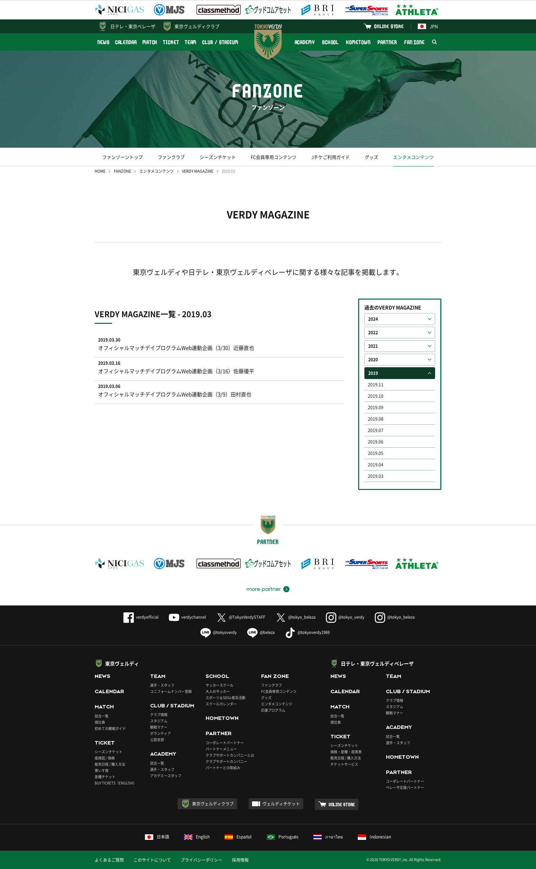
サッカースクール (219, 685)
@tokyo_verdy (345, 617)
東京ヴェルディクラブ (196, 26)
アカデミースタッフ (165, 775)
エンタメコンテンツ (413, 157)
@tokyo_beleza (295, 617)
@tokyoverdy (218, 632)
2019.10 (375, 396)
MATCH (150, 42)
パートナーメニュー (221, 748)
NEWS (103, 42)
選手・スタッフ (162, 685)
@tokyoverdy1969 (307, 632)
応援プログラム (273, 710)
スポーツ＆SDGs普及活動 (225, 697)
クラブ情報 (158, 714)
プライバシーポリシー (201, 860)
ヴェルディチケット (281, 804)
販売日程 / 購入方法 (110, 764)
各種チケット (105, 776)
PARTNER (387, 42)
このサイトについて (152, 860)
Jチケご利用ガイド (330, 157)
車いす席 (102, 770)
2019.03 (375, 476)
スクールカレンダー (221, 703)
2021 (373, 346)
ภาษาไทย (328, 837)
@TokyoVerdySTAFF (240, 617)
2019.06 (375, 442)
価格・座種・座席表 (346, 751)
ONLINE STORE (389, 26)
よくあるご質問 (109, 860)
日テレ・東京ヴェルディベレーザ (377, 663)
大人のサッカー (218, 691)
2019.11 (375, 384)
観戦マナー (158, 727)
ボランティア (160, 733)
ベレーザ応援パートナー (405, 787)
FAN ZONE (414, 42)
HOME (100, 171)
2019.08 (375, 419)
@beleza (261, 632)
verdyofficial (140, 617)
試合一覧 (102, 716)
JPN (428, 26)
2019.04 (375, 465)
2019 (373, 373)
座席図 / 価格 (105, 757)
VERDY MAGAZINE (197, 171)
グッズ (371, 157)
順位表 (100, 722)
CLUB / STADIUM (220, 42)
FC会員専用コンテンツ (273, 157)
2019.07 (375, 430)
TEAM (191, 42)
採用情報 (240, 860)
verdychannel (187, 617)
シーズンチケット (218, 157)
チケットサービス (344, 764)
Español (238, 837)
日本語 (157, 837)
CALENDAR (126, 42)
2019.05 (375, 453)
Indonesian (374, 837)
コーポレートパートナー (225, 742)
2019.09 (375, 407)
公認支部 (157, 739)
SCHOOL (330, 42)
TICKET (171, 42)
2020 (373, 359)
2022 (373, 332)
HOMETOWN (358, 42)
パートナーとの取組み (223, 767)
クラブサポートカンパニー (226, 761)
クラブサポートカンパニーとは (230, 755)
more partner (264, 589)
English (197, 837)
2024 (373, 319)
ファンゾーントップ (122, 157)
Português (283, 837)
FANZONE (122, 171)
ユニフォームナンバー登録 (171, 691)
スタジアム (158, 720)
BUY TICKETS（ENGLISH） (116, 782)
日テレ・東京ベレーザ (132, 26)
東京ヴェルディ (122, 663)
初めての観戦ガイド (110, 728)
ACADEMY (305, 42)
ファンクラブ (171, 157)
